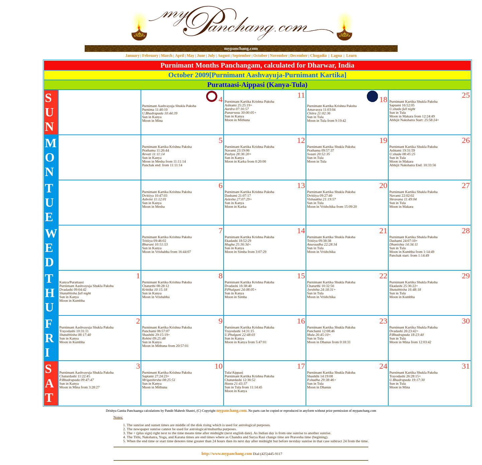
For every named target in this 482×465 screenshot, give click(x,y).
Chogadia (318, 55)
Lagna (336, 55)
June (201, 55)
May (190, 55)
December (299, 55)
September (241, 55)
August (224, 55)
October (260, 55)
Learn (351, 55)
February (150, 55)
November (279, 55)
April (179, 55)
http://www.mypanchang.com (227, 453)
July (211, 55)
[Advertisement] (106, 23)
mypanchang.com (241, 48)
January (132, 55)
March (166, 55)
